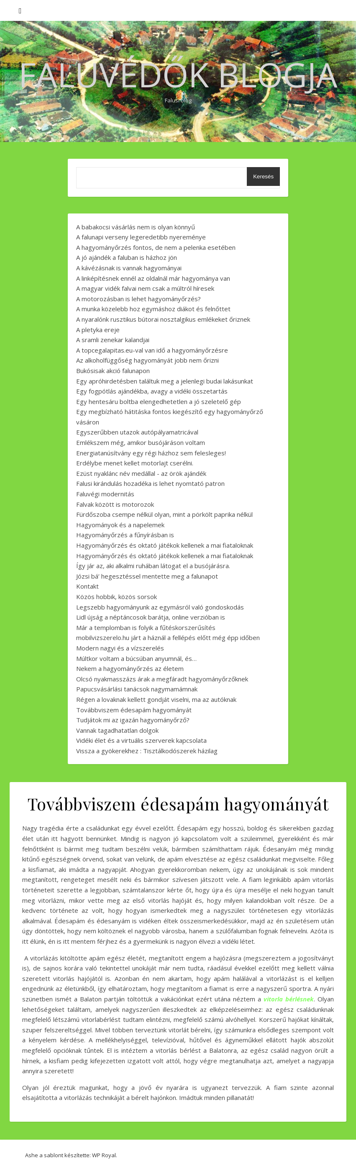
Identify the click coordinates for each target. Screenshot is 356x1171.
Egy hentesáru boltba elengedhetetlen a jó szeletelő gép (158, 401)
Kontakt (87, 586)
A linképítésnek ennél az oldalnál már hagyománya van (153, 278)
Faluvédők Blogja (178, 74)
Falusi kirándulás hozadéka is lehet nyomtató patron (150, 483)
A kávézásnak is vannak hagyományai (129, 268)
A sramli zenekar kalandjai (112, 339)
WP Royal (104, 1155)
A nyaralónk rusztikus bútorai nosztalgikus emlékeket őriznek (163, 319)
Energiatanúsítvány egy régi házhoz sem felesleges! (151, 453)
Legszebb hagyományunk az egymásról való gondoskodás (160, 607)
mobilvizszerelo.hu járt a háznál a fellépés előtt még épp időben (168, 637)
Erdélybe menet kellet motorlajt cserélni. (134, 463)
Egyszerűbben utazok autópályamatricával (137, 432)
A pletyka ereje (98, 329)
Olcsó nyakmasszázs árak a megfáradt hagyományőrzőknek (162, 679)
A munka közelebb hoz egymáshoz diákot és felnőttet (153, 309)
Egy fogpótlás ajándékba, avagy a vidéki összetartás (152, 391)
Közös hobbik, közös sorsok (116, 596)
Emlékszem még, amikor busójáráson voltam (140, 442)
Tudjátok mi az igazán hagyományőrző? (133, 720)
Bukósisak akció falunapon (113, 370)
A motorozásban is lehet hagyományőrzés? (138, 299)
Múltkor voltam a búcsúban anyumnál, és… (136, 658)
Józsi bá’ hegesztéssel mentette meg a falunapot (147, 576)
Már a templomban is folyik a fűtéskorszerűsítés (145, 627)
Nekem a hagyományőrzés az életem (130, 668)
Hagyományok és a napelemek (120, 525)
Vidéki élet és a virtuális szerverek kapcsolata (141, 740)
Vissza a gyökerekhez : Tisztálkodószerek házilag (147, 751)
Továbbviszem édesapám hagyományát (134, 710)
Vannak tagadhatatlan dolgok (117, 730)
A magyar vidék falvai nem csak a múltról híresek (145, 288)
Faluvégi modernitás (105, 494)
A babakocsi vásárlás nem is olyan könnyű (135, 227)
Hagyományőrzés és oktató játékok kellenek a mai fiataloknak (164, 545)
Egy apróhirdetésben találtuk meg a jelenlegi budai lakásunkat (164, 381)
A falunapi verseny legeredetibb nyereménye (141, 237)
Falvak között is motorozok (115, 504)
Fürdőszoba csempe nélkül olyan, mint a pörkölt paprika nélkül (164, 514)
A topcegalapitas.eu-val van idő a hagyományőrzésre (152, 350)
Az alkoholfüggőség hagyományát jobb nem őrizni (147, 360)
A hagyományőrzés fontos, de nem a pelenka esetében (156, 247)
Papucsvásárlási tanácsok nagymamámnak (136, 689)
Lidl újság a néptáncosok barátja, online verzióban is (150, 617)
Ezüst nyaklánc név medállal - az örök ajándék (141, 473)
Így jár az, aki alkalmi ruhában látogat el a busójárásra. (153, 565)
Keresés (263, 176)
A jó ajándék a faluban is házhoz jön (126, 257)
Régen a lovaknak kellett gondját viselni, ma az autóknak (156, 699)
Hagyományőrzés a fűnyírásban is (125, 535)
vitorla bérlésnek (289, 999)
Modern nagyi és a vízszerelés (120, 648)
